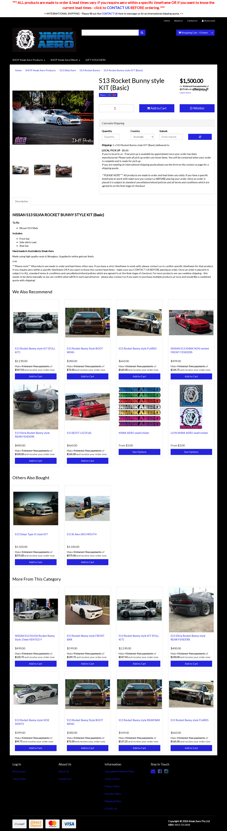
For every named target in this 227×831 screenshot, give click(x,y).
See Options (139, 451)
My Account (19, 771)
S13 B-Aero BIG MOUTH (81, 534)
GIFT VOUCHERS (95, 59)
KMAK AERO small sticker (134, 432)
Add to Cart (157, 108)
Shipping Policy (113, 801)
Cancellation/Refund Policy (120, 771)
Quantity (107, 131)
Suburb (163, 131)
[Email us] (153, 771)
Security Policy (113, 793)
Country (135, 131)
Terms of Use (112, 778)
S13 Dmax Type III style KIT (31, 534)
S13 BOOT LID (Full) (79, 432)
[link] (160, 771)
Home (167, 20)
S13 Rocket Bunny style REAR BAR (139, 720)
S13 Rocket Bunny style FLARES (138, 348)
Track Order (19, 778)
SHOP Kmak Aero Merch (65, 59)
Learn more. (185, 92)
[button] (197, 108)
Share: (108, 95)
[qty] (116, 108)
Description (21, 201)
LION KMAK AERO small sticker (189, 432)
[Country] (142, 137)
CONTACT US (118, 7)
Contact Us (192, 20)
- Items (193, 32)
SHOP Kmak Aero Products (28, 59)
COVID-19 (111, 808)
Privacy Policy (112, 786)
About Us (178, 20)
